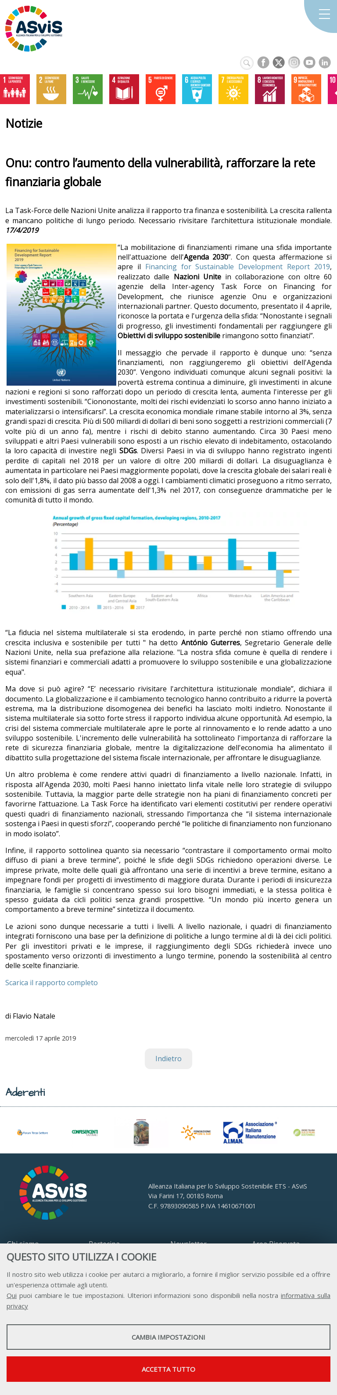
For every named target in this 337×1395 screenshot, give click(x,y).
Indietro (168, 1058)
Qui (12, 1295)
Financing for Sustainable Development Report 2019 (237, 266)
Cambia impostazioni (168, 1337)
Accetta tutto (168, 1369)
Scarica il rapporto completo (51, 982)
